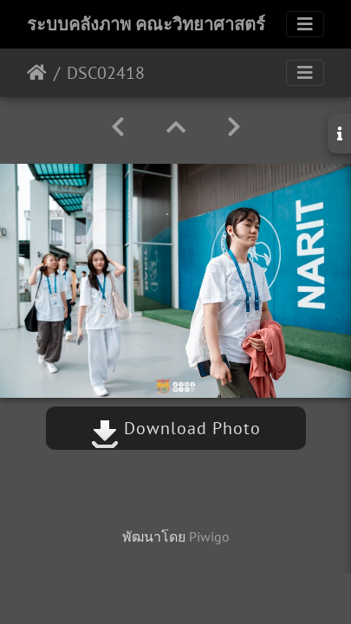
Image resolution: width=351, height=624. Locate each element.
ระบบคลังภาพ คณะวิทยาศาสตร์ (146, 24)
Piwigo (209, 536)
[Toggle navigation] (305, 24)
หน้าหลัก (37, 73)
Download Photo (176, 428)
